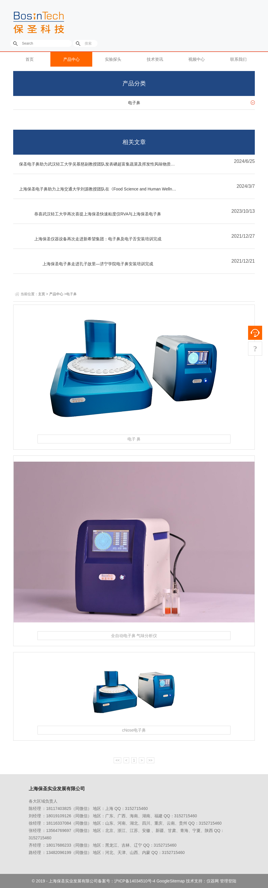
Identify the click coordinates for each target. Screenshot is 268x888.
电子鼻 (134, 102)
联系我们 (238, 59)
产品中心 (71, 59)
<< (117, 760)
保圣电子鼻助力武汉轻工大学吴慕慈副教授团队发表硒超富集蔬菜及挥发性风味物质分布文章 (100, 164)
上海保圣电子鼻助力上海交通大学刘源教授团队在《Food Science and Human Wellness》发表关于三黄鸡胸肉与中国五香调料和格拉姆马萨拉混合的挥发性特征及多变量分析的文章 (100, 189)
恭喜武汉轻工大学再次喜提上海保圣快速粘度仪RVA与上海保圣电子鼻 (97, 214)
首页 (29, 59)
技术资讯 (155, 59)
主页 (41, 294)
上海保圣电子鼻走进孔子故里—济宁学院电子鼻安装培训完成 (97, 263)
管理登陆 (228, 881)
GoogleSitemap (170, 881)
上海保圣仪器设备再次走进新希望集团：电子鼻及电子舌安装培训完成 (97, 239)
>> (150, 760)
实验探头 (113, 59)
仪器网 (212, 881)
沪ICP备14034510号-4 (134, 881)
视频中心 (196, 59)
